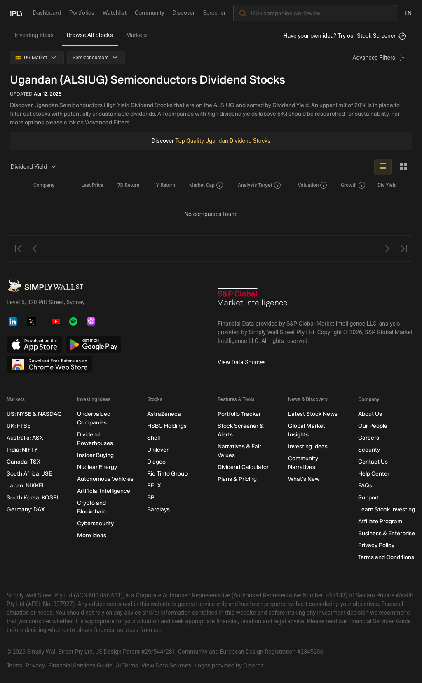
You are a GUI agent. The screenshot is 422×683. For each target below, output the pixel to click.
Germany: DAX (26, 509)
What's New (303, 479)
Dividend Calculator (243, 467)
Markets (136, 35)
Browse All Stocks (90, 35)
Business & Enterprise (386, 533)
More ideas (91, 535)
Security (369, 449)
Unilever (158, 449)
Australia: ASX (25, 437)
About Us (370, 413)
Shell (153, 437)
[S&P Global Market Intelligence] (253, 300)
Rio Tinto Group (167, 473)
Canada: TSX (23, 461)
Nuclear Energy (97, 467)
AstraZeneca (164, 413)
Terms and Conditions (386, 557)
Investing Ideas (34, 35)
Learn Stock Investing (386, 509)
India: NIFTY (22, 449)
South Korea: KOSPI (33, 497)
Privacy (35, 665)
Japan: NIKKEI (25, 485)
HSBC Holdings (167, 425)
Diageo (156, 461)
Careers (368, 437)
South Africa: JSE (29, 473)
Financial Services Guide (80, 665)
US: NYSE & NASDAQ (34, 413)
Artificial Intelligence (103, 490)
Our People (372, 425)
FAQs (365, 485)
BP (151, 497)
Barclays (158, 509)
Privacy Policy (376, 545)
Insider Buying (95, 455)
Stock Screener (376, 36)
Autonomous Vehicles (105, 479)
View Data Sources (242, 362)
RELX (154, 485)
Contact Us (373, 461)
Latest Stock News (313, 413)
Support (368, 497)
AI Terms (127, 665)
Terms (14, 665)
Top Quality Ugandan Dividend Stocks (223, 141)
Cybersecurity (95, 523)
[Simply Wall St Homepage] (16, 12)
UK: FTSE (18, 425)
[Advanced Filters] (379, 57)
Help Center (373, 473)
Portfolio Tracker (239, 413)
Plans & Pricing (237, 479)
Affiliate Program (380, 521)
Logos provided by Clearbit (229, 665)
